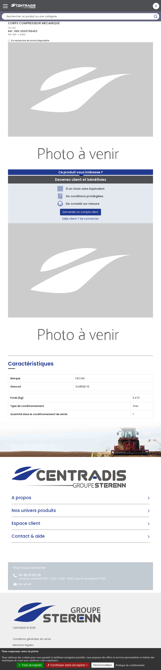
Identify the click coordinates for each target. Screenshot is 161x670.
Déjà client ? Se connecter (80, 219)
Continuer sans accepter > (67, 665)
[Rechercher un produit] (80, 16)
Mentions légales (23, 645)
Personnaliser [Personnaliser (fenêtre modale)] (102, 665)
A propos (21, 498)
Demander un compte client (80, 212)
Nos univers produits (34, 510)
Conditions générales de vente (32, 639)
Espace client (26, 523)
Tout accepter (30, 665)
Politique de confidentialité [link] (130, 665)
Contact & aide (28, 536)
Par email (24, 584)
